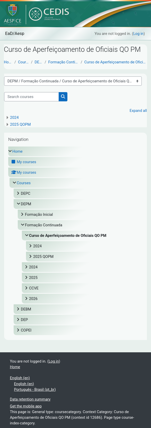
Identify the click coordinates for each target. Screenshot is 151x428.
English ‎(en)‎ (20, 378)
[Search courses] (31, 96)
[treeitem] (75, 241)
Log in (138, 33)
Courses (23, 62)
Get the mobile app (26, 406)
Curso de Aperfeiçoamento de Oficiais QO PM (115, 62)
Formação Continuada (63, 62)
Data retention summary (30, 399)
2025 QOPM (20, 124)
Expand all (138, 110)
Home (8, 62)
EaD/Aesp (14, 33)
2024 (14, 117)
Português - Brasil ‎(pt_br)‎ (35, 389)
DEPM (39, 62)
